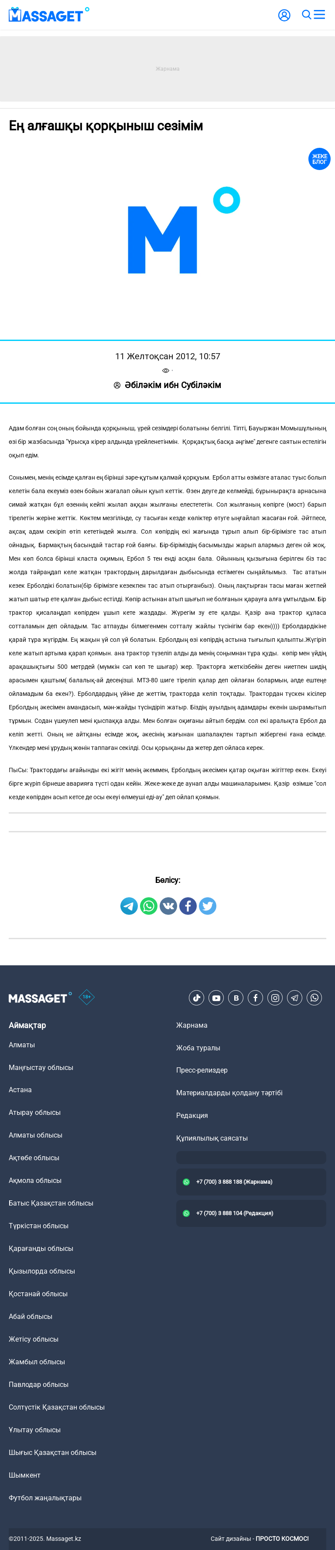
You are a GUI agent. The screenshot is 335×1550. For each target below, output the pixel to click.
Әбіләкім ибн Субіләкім (167, 385)
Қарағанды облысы (41, 1248)
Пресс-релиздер (202, 1070)
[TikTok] (196, 998)
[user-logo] (284, 20)
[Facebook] (255, 998)
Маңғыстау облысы (41, 1067)
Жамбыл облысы (37, 1362)
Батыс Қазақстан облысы (51, 1203)
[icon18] (87, 998)
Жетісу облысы (33, 1339)
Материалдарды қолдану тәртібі (229, 1093)
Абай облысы (30, 1316)
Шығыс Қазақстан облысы (52, 1452)
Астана (20, 1090)
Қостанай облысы (38, 1294)
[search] (306, 15)
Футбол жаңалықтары (45, 1498)
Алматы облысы (35, 1135)
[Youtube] (216, 998)
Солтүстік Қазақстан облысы (57, 1407)
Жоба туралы (198, 1048)
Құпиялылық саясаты (212, 1138)
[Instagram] (275, 998)
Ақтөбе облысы (34, 1158)
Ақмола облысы (35, 1180)
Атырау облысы (35, 1112)
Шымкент (25, 1475)
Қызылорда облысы (42, 1271)
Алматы (22, 1045)
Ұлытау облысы (35, 1430)
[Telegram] (295, 998)
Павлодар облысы (38, 1384)
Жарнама (192, 1025)
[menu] (319, 15)
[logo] (49, 15)
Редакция (192, 1115)
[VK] (236, 998)
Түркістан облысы (38, 1226)
